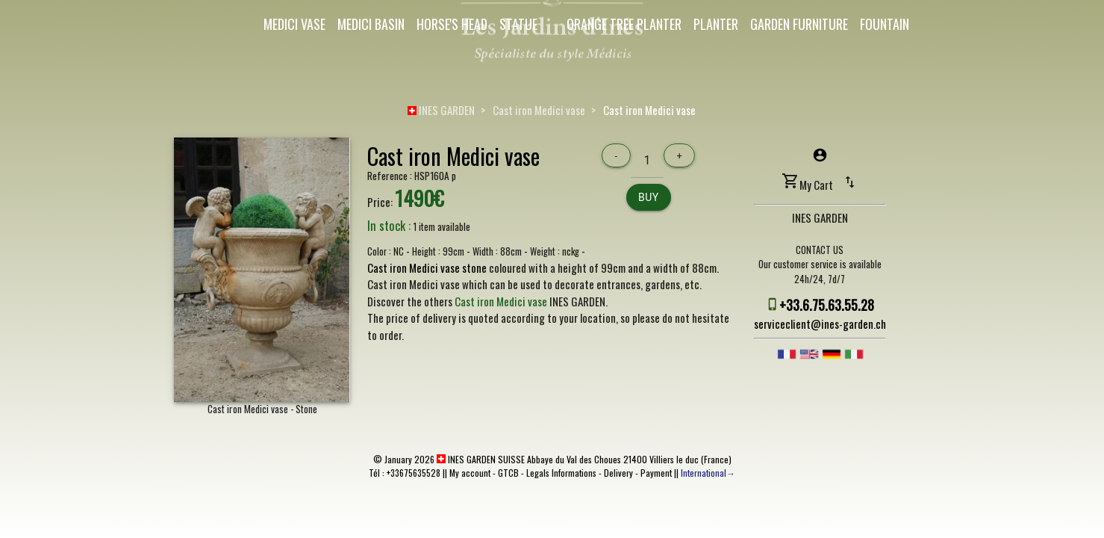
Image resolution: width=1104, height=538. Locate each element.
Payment (656, 472)
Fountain (884, 24)
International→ (708, 472)
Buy (648, 197)
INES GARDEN (441, 110)
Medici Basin (371, 24)
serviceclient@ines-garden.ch (820, 323)
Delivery (618, 472)
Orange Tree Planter (624, 24)
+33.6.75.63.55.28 (826, 305)
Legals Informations (561, 472)
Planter (715, 24)
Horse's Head (452, 24)
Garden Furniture (799, 24)
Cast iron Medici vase (539, 110)
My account (469, 472)
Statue (518, 24)
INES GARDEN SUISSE (481, 459)
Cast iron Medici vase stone (427, 267)
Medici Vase (294, 24)
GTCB (508, 472)
